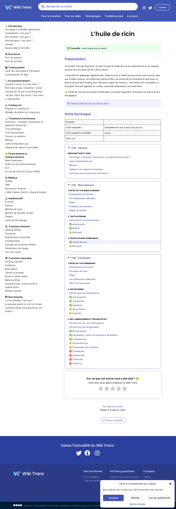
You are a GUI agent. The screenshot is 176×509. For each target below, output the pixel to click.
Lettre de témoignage (16, 220)
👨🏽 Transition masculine (18, 258)
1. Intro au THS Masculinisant (84, 190)
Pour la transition (51, 16)
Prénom (9, 205)
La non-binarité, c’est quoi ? (19, 300)
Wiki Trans (22, 7)
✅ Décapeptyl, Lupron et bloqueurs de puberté (93, 335)
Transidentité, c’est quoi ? (18, 33)
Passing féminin (13, 229)
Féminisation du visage (16, 248)
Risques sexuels (13, 290)
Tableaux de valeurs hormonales (21, 147)
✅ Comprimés (76, 301)
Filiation (9, 216)
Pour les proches (13, 61)
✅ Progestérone (77, 339)
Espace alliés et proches (17, 47)
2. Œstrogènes (76, 289)
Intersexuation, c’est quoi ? (19, 40)
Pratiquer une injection (80, 206)
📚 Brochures (12, 54)
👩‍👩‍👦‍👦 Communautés (15, 67)
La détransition (12, 98)
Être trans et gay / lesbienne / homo (23, 87)
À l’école (9, 201)
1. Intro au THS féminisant (82, 263)
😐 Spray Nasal (77, 309)
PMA (7, 184)
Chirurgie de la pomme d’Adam (20, 244)
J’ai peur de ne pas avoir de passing (23, 91)
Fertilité (8, 181)
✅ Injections (75, 305)
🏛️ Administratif (14, 198)
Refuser (135, 497)
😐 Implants (75, 313)
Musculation (11, 269)
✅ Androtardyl (77, 224)
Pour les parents (13, 57)
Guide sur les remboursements (20, 164)
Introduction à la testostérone (84, 220)
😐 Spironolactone (78, 343)
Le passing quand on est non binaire (23, 304)
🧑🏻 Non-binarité (13, 297)
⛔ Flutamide (76, 359)
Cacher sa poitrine (14, 272)
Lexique (9, 44)
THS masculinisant (14, 132)
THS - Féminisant (80, 257)
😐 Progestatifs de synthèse (83, 347)
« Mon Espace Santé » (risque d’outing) (25, 192)
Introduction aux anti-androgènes (86, 323)
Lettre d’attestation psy (17, 143)
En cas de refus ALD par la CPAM (22, 171)
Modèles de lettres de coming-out (22, 112)
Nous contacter (114, 420)
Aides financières (13, 160)
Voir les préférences (159, 497)
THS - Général (79, 148)
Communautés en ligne (16, 74)
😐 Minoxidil (75, 246)
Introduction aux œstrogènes (84, 293)
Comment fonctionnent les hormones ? (89, 173)
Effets (72, 202)
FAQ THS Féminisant (79, 283)
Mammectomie (12, 280)
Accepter (113, 497)
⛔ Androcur (75, 363)
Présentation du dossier (81, 194)
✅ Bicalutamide (77, 331)
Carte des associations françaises (22, 70)
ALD (7, 167)
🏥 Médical (11, 177)
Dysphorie (10, 233)
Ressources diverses (15, 188)
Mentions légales (137, 504)
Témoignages (93, 16)
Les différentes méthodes (82, 198)
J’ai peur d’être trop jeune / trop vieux (24, 95)
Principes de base (78, 271)
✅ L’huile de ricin (78, 242)
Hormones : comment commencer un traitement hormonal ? (99, 157)
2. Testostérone (77, 216)
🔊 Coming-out (13, 105)
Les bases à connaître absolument (22, 29)
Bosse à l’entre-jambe (16, 276)
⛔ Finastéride (76, 351)
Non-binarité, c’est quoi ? (18, 36)
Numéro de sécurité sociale (19, 212)
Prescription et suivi (79, 153)
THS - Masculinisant (82, 185)
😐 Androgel (75, 232)
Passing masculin (13, 261)
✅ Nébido (74, 228)
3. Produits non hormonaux (83, 238)
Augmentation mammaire (17, 237)
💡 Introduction (13, 26)
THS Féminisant (13, 129)
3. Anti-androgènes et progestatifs (87, 319)
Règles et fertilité (78, 210)
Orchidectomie (12, 240)
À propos (132, 16)
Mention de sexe (13, 209)
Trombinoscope (114, 16)
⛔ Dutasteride (76, 355)
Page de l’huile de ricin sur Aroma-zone (89, 103)
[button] (170, 483)
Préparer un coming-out (17, 108)
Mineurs (9, 140)
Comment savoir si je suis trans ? (22, 84)
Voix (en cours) (13, 252)
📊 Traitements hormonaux (20, 118)
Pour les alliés (73, 16)
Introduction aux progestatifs (84, 327)
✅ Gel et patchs (77, 297)
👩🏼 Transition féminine (17, 226)
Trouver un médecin (15, 136)
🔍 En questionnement (17, 80)
